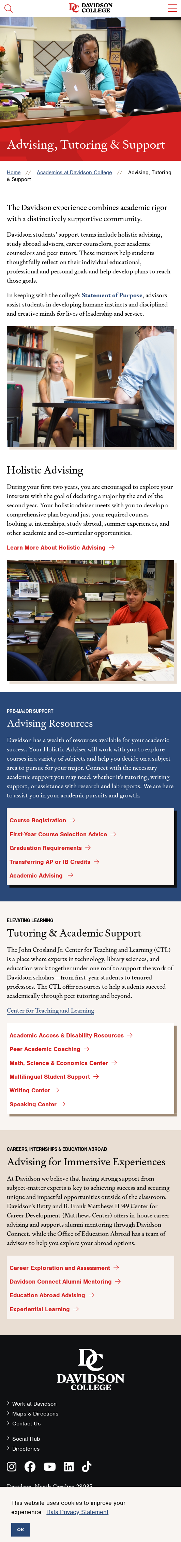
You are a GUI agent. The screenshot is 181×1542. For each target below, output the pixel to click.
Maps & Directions (35, 1413)
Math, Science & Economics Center (59, 1063)
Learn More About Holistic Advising (56, 547)
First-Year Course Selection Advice (58, 834)
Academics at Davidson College (74, 172)
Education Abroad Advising (47, 1295)
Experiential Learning (40, 1309)
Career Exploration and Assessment (60, 1268)
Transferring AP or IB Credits (50, 862)
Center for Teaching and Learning (50, 1010)
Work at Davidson (34, 1403)
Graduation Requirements (46, 848)
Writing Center (30, 1090)
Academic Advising (37, 875)
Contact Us (26, 1423)
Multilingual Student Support (50, 1076)
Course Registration (38, 820)
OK (20, 1529)
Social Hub (26, 1438)
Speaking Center (33, 1104)
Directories (26, 1448)
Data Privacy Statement (77, 1512)
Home (13, 172)
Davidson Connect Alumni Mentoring (61, 1281)
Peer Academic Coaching (45, 1049)
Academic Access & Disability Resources (67, 1035)
